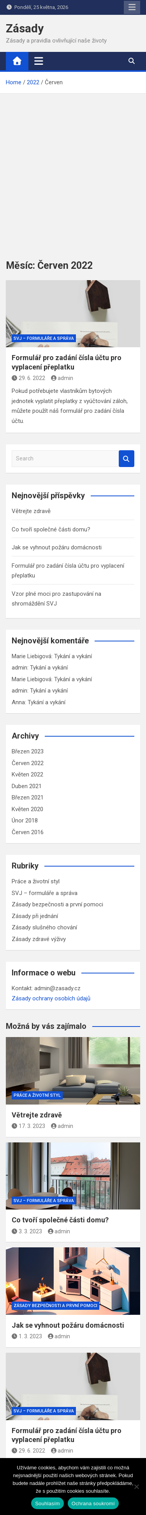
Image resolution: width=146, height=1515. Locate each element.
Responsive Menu (132, 7)
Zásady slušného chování (44, 927)
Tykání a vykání (73, 656)
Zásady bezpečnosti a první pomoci (57, 904)
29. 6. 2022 (28, 378)
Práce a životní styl (36, 881)
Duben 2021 (27, 786)
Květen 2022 (27, 774)
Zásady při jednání (35, 916)
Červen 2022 (28, 763)
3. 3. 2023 (27, 1231)
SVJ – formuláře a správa (44, 338)
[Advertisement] (73, 171)
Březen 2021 (28, 797)
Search (126, 458)
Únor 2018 (25, 820)
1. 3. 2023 (27, 1336)
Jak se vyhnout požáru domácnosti (57, 547)
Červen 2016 (28, 832)
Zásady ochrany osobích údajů (51, 998)
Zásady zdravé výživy (39, 939)
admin (62, 378)
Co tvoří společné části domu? (51, 529)
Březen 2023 (28, 751)
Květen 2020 (27, 809)
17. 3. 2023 (28, 1126)
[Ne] (136, 1486)
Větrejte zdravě (31, 511)
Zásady (25, 28)
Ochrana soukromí (93, 1503)
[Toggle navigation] (38, 61)
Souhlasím (47, 1503)
